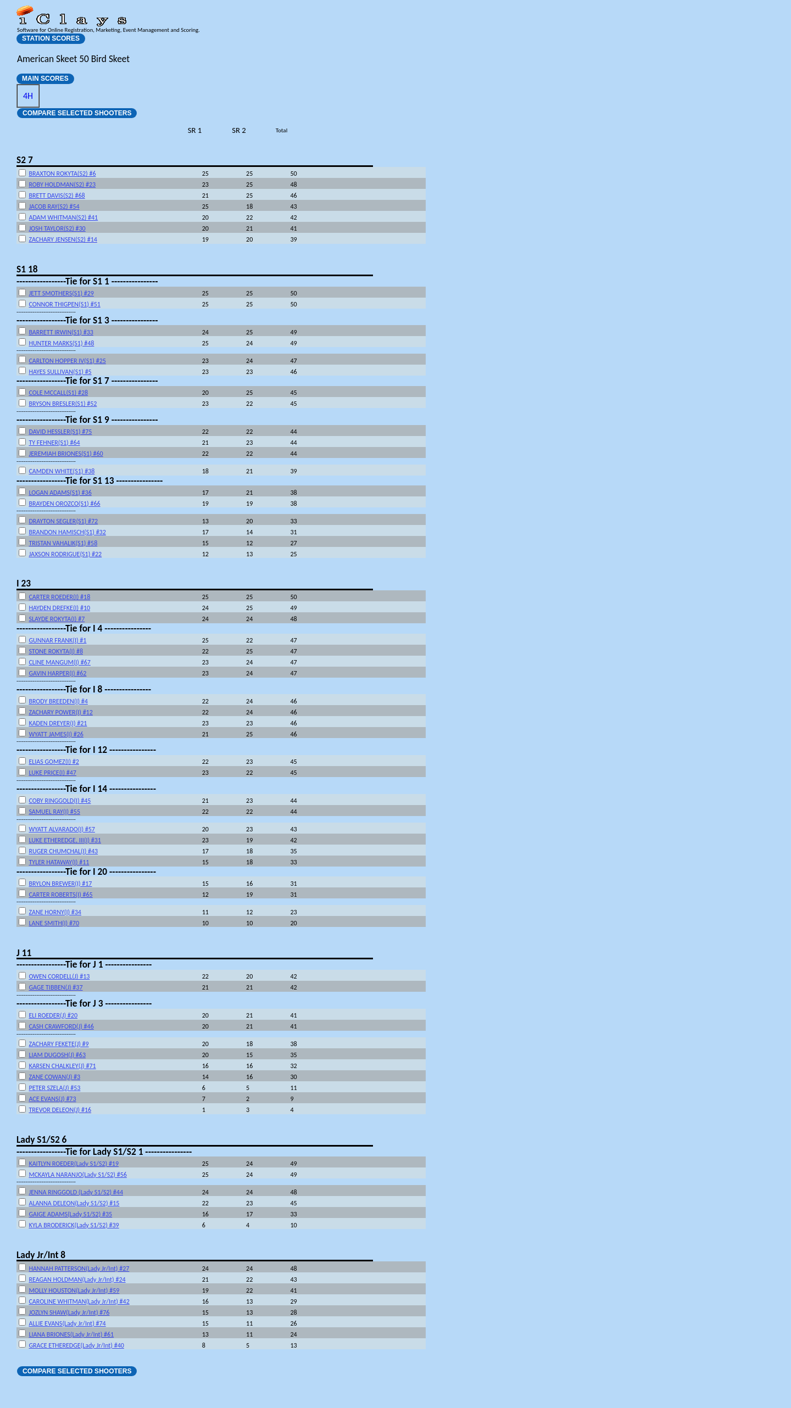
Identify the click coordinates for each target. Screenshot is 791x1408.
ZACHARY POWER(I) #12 (60, 712)
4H (28, 96)
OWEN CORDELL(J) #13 (59, 976)
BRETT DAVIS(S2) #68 (57, 195)
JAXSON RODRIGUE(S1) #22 (65, 554)
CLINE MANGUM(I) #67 (59, 662)
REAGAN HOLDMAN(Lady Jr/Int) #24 (77, 1279)
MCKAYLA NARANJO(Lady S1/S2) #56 (77, 1174)
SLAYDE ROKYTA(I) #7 (57, 619)
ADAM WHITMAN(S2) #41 (63, 217)
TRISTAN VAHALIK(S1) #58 (63, 543)
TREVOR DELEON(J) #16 (60, 1110)
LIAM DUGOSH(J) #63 (57, 1055)
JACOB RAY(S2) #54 (54, 206)
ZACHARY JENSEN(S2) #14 (63, 239)
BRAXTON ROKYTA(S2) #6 (62, 173)
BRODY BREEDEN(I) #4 (58, 701)
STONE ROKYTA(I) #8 (56, 651)
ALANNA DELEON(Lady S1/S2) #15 (74, 1203)
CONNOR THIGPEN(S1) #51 (64, 304)
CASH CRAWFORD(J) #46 (61, 1026)
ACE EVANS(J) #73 (52, 1099)
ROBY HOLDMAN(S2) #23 (62, 184)
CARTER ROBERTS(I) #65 (60, 894)
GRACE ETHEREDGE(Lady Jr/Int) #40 (76, 1345)
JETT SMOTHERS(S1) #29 (61, 293)
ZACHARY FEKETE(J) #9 (58, 1044)
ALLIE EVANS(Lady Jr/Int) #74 (67, 1323)
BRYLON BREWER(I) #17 (60, 883)
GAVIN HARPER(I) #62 (57, 673)
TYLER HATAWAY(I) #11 (59, 862)
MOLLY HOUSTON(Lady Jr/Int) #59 (74, 1290)
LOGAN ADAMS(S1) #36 (60, 492)
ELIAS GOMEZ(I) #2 (54, 762)
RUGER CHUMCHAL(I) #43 (63, 851)
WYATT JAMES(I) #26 (56, 734)
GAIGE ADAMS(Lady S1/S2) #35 (70, 1214)
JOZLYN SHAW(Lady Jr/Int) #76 (69, 1312)
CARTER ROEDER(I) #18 (59, 597)
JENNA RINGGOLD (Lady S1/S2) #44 (76, 1192)
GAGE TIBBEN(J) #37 (55, 987)
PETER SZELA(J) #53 (54, 1088)
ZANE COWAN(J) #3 (54, 1077)
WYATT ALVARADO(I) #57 (61, 829)
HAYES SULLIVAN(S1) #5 (60, 372)
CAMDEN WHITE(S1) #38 (61, 471)
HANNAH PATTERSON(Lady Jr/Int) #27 (79, 1268)
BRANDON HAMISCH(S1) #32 (67, 532)
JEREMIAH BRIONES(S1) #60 (66, 453)
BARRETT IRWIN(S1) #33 (61, 332)
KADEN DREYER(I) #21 (58, 723)
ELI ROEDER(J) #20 (53, 1015)
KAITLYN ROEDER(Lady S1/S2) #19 (74, 1163)
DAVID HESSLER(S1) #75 (60, 431)
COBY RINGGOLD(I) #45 (60, 800)
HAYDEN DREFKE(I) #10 (59, 608)
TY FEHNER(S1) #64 (54, 442)
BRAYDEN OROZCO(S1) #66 (64, 503)
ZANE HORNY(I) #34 (55, 912)
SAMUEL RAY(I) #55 (54, 811)
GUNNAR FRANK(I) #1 (57, 640)
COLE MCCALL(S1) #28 (58, 392)
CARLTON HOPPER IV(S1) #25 (67, 361)
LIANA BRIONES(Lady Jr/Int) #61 (71, 1334)
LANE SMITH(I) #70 (54, 923)
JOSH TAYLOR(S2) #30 (57, 228)
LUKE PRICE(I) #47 (52, 772)
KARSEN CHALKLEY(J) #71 (62, 1066)
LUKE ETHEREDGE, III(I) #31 (65, 840)
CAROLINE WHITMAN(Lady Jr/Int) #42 (79, 1301)
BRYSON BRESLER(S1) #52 (63, 403)
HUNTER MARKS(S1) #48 (61, 343)
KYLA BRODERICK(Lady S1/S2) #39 (74, 1225)
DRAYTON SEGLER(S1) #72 (63, 521)
